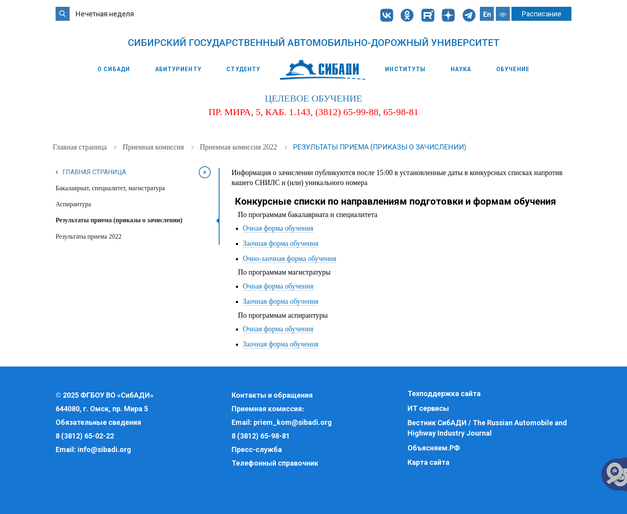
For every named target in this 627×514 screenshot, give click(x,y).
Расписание (541, 14)
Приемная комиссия (154, 147)
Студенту (243, 69)
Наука (461, 69)
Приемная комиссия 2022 (239, 147)
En (487, 14)
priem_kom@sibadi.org (293, 422)
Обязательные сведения (98, 422)
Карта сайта (428, 462)
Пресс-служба (257, 449)
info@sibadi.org (104, 449)
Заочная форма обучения (280, 243)
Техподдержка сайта (444, 393)
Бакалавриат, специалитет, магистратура (110, 188)
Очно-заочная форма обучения (289, 259)
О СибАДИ (114, 69)
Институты (405, 69)
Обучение (512, 69)
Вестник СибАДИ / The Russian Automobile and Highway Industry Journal (487, 427)
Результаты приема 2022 (89, 236)
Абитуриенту (178, 69)
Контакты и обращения (272, 395)
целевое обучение (313, 98)
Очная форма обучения (278, 228)
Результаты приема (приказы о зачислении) (379, 147)
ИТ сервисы (428, 408)
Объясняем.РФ (433, 448)
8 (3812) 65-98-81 (261, 436)
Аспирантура (73, 204)
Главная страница (80, 147)
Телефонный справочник (275, 463)
